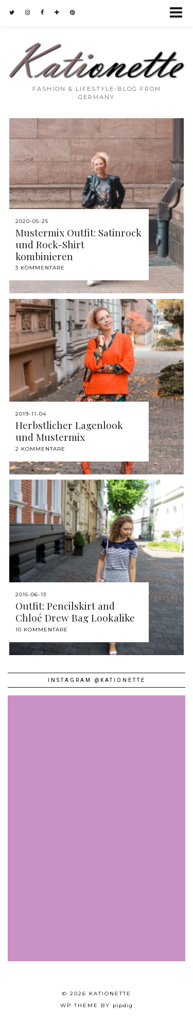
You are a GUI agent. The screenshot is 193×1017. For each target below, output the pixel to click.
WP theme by (96, 1005)
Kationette (110, 993)
